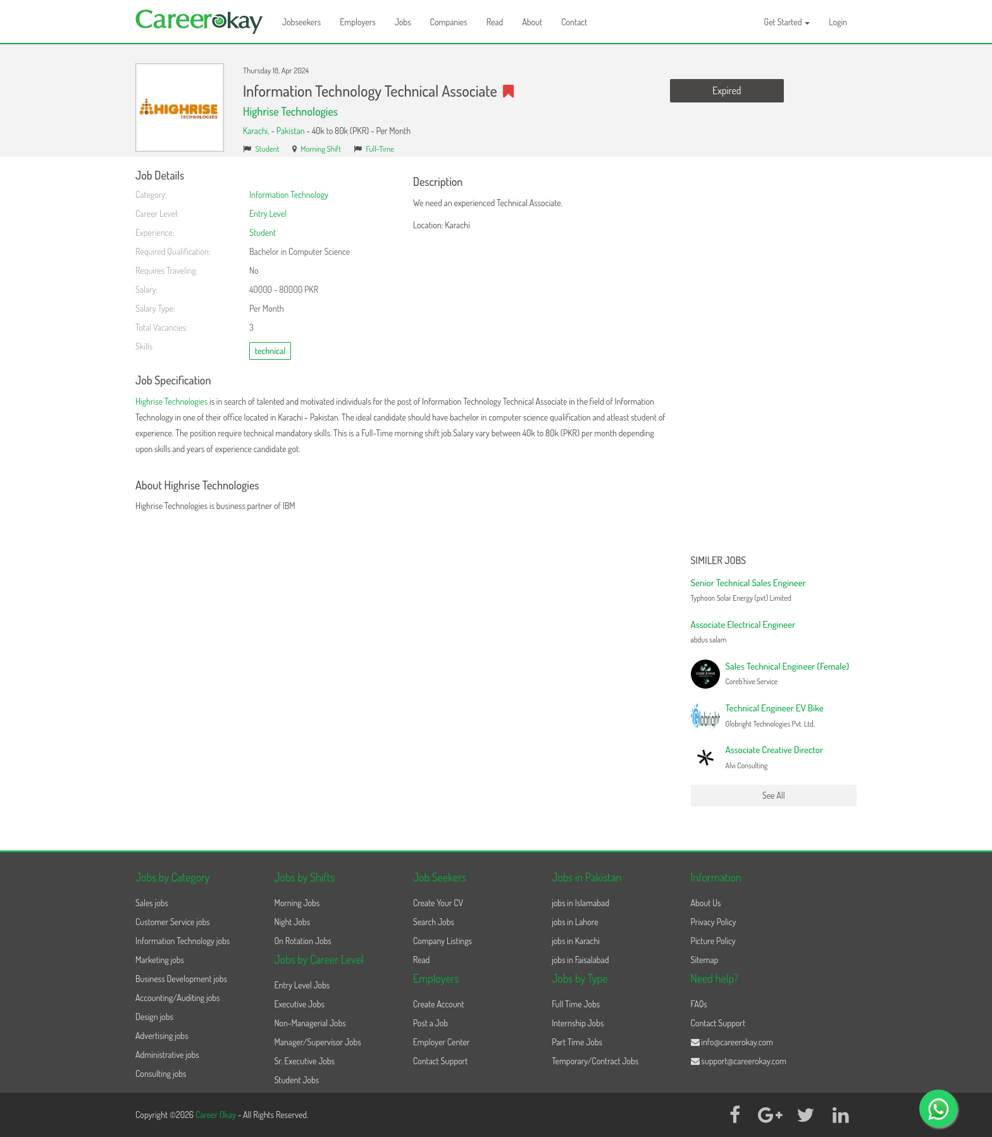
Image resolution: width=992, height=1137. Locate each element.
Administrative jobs (167, 1054)
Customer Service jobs (172, 921)
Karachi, (257, 130)
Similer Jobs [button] (719, 561)
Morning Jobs (296, 902)
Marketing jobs (159, 959)
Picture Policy (713, 940)
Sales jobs (151, 902)
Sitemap (705, 959)
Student (268, 149)
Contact (574, 21)
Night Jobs (292, 921)
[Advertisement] (774, 359)
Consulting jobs (160, 1073)
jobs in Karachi (576, 940)
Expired (726, 90)
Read (495, 21)
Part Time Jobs (577, 1041)
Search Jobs (433, 921)
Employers (358, 21)
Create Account (438, 1004)
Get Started (787, 21)
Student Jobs (296, 1079)
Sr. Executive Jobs (304, 1060)
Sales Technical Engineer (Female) (788, 666)
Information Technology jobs (182, 940)
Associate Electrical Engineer (743, 624)
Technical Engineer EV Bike (775, 708)
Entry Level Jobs (302, 985)
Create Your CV (438, 902)
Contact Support (440, 1060)
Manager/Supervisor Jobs (317, 1041)
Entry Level (268, 213)
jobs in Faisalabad (580, 959)
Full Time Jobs (576, 1004)
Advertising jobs (162, 1035)
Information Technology (288, 194)
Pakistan (290, 130)
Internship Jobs (578, 1022)
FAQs (699, 1004)
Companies (449, 21)
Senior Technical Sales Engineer (748, 583)
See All (773, 795)
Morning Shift (321, 149)
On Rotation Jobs (302, 940)
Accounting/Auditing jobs (177, 997)
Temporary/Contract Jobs (595, 1060)
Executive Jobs (299, 1004)
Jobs (403, 21)
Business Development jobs (181, 978)
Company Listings (442, 940)
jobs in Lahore (575, 921)
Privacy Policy (713, 921)
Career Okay (216, 1114)
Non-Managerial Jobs (309, 1022)
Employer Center (441, 1041)
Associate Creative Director (775, 750)
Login (838, 21)
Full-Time (380, 149)
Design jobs (154, 1016)
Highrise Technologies (290, 111)
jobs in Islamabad (580, 902)
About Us (706, 902)
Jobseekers (301, 21)
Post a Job (430, 1022)
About (532, 21)
